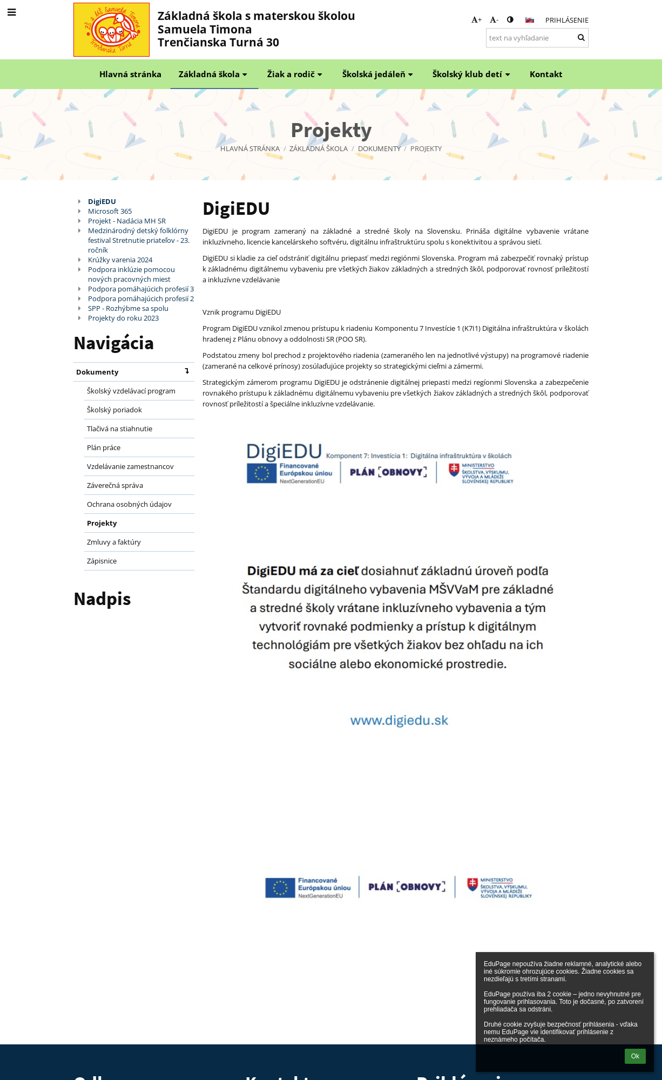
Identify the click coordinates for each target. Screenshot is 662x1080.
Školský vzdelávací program (131, 391)
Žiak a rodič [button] (296, 74)
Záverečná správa (115, 485)
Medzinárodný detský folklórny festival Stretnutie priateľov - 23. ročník (139, 240)
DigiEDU (102, 201)
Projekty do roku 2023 (123, 318)
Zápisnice (102, 561)
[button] (530, 19)
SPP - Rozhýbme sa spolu (128, 308)
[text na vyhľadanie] (537, 37)
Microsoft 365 (110, 211)
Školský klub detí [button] (472, 74)
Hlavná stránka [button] (130, 74)
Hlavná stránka (250, 148)
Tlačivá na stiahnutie (119, 428)
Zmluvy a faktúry (114, 542)
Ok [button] (635, 1056)
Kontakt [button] (546, 74)
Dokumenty (135, 371)
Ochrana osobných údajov (129, 504)
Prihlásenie (567, 20)
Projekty (426, 148)
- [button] (494, 19)
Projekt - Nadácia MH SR (127, 221)
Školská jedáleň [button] (379, 74)
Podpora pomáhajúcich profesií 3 (141, 289)
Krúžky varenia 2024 (120, 259)
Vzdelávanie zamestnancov (130, 466)
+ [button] (476, 19)
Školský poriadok (114, 410)
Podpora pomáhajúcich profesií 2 (141, 298)
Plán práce (103, 447)
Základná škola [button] (214, 74)
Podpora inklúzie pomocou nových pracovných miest (131, 274)
